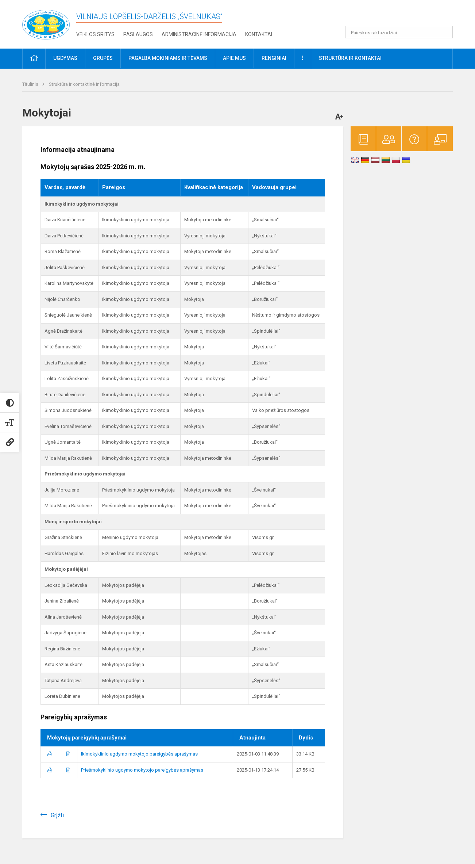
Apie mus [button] (234, 58)
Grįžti (57, 815)
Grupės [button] (103, 58)
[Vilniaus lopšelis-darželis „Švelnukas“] (46, 22)
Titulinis (30, 84)
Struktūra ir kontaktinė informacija (84, 84)
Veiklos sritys (95, 34)
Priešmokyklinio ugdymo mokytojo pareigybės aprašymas (142, 770)
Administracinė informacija (199, 34)
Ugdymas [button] (65, 58)
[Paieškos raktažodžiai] (399, 32)
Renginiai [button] (274, 58)
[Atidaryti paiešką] (444, 32)
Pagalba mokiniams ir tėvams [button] (167, 58)
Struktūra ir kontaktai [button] (350, 58)
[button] (403, 15)
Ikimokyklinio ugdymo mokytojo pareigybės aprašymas (139, 754)
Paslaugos (138, 34)
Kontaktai (258, 34)
